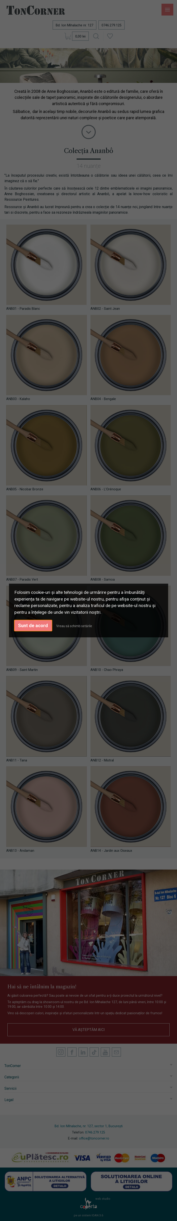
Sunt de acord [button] (33, 625)
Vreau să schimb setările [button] (74, 626)
